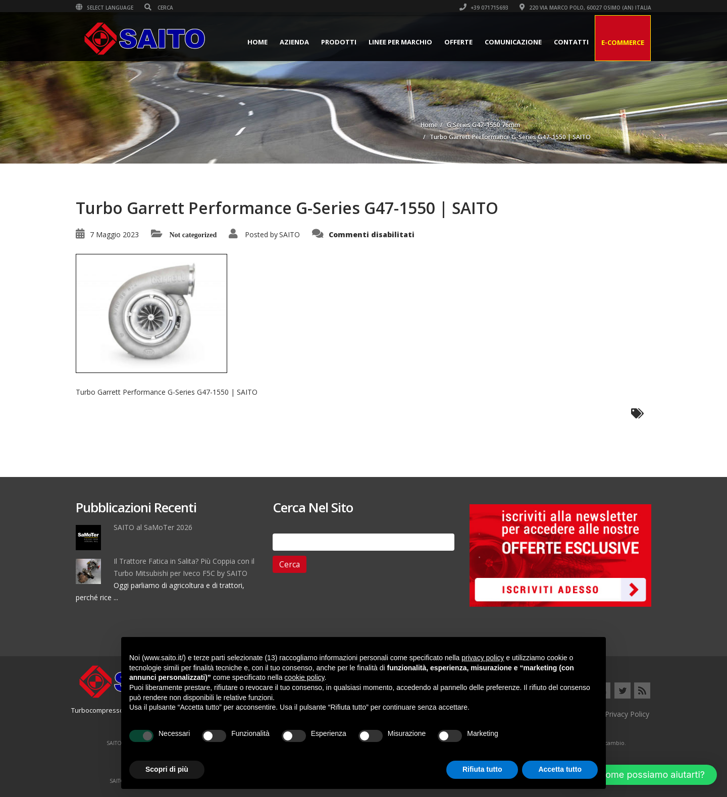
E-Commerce (622, 42)
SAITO (289, 234)
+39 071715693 (483, 7)
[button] (642, 775)
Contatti (571, 41)
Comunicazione (513, 41)
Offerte (458, 41)
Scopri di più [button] (166, 769)
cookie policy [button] (304, 677)
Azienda (294, 41)
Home (257, 41)
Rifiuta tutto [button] (482, 769)
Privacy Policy (627, 714)
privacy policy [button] (482, 658)
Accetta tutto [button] (560, 769)
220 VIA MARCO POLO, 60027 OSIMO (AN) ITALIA (585, 7)
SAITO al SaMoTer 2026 (153, 527)
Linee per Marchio (400, 41)
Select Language (104, 7)
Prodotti (338, 41)
